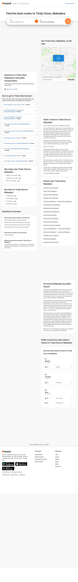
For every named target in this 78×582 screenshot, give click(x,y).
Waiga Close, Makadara (50, 191)
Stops (56, 461)
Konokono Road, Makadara (51, 242)
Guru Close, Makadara (49, 201)
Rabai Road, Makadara (49, 232)
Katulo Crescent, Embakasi (51, 218)
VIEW (19, 175)
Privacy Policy (14, 474)
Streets (57, 459)
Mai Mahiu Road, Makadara (51, 208)
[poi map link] (58, 64)
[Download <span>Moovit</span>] (70, 4)
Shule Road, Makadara (49, 239)
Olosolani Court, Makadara (50, 198)
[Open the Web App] (8, 468)
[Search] (68, 21)
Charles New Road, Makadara (51, 205)
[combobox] (21, 22)
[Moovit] (6, 3)
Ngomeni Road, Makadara (50, 194)
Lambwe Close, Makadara (50, 188)
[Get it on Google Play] (8, 464)
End (40, 20)
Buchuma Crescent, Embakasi (51, 225)
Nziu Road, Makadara (64, 228)
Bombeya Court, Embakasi (50, 235)
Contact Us (22, 474)
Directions (58, 466)
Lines (56, 454)
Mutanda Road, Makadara (64, 201)
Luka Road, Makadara (64, 232)
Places (57, 457)
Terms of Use (5, 474)
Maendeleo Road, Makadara (51, 211)
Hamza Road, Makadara (50, 228)
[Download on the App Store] (21, 464)
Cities (56, 464)
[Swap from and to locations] (36, 21)
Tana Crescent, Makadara (50, 222)
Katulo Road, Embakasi (49, 215)
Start (11, 20)
